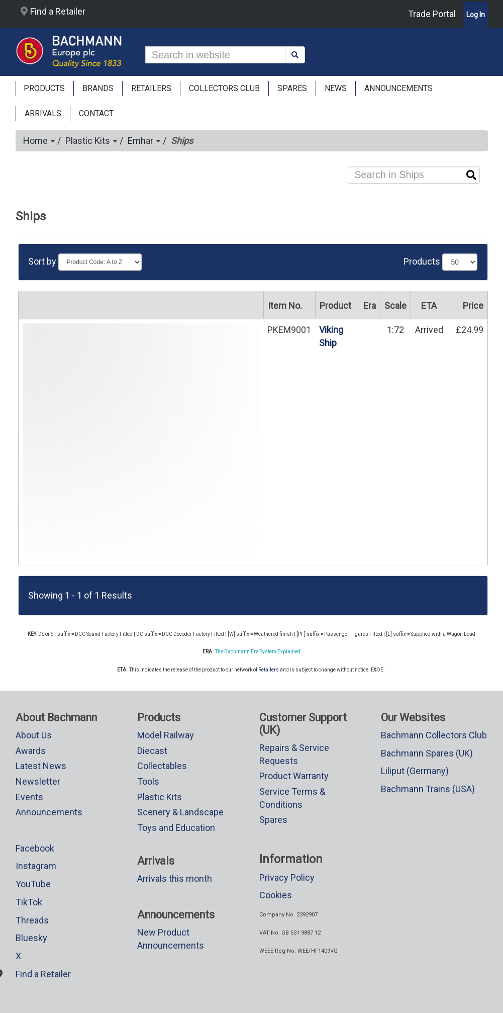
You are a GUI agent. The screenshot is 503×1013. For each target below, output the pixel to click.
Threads (32, 920)
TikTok (29, 902)
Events (29, 797)
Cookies (275, 895)
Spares (273, 819)
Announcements (49, 812)
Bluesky (31, 938)
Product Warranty (294, 776)
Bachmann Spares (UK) (427, 753)
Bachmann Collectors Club (434, 735)
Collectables (162, 766)
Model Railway (165, 735)
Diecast (152, 750)
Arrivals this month (174, 878)
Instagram (36, 866)
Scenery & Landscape (180, 812)
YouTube (33, 884)
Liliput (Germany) (415, 771)
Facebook (35, 848)
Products (44, 88)
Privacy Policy (287, 877)
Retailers (268, 669)
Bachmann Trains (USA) (428, 789)
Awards (31, 750)
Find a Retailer (53, 11)
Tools (148, 781)
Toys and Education (176, 827)
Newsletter (38, 781)
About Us (34, 735)
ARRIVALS (43, 113)
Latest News (41, 766)
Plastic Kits (91, 140)
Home (39, 140)
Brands (98, 88)
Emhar (144, 140)
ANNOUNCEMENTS (398, 88)
